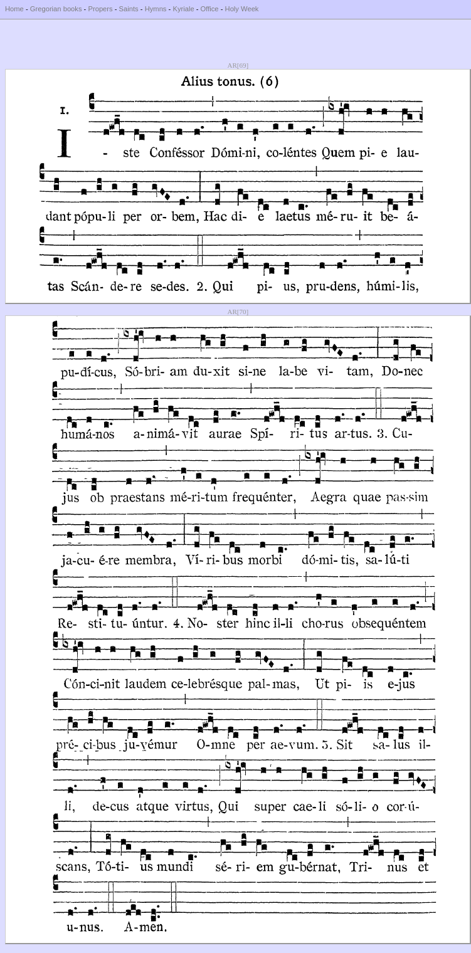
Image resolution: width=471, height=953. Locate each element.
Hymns (156, 9)
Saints (129, 9)
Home (14, 9)
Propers (100, 9)
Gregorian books (56, 9)
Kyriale (183, 9)
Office (210, 9)
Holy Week (242, 9)
